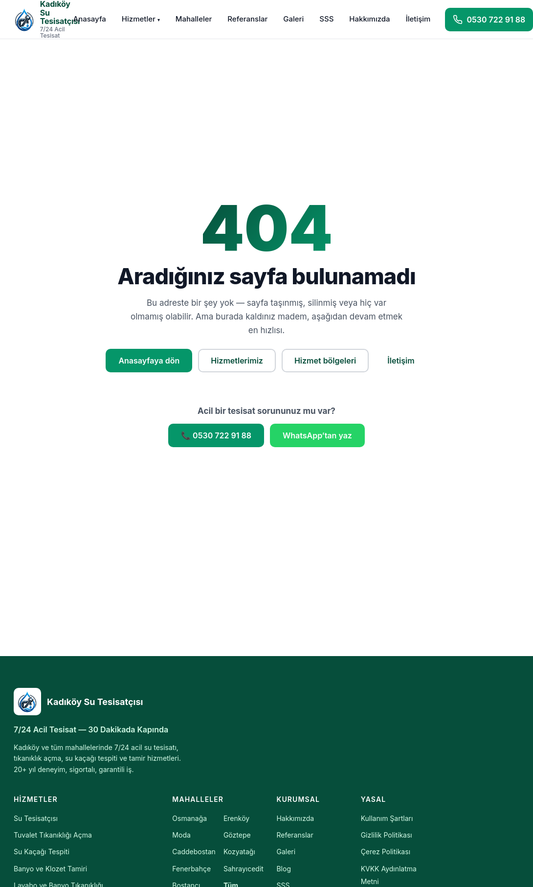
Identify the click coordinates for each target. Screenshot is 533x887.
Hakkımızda (369, 18)
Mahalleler (194, 18)
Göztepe (237, 835)
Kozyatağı (239, 851)
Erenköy (236, 818)
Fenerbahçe (191, 868)
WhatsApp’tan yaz (317, 435)
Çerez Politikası (385, 851)
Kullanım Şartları (387, 818)
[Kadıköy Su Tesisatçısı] (102, 701)
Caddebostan (194, 851)
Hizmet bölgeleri (325, 360)
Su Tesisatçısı (36, 818)
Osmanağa (189, 818)
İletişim (418, 18)
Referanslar (247, 18)
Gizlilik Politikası (386, 835)
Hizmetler (141, 18)
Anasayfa (89, 18)
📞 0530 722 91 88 (216, 435)
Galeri (293, 18)
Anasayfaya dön (148, 360)
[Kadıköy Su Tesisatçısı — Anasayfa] (36, 19)
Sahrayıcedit (243, 868)
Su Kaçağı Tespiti (41, 851)
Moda (181, 835)
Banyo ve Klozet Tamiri (50, 868)
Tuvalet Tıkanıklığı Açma (53, 835)
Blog (283, 868)
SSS (326, 18)
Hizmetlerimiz (237, 360)
